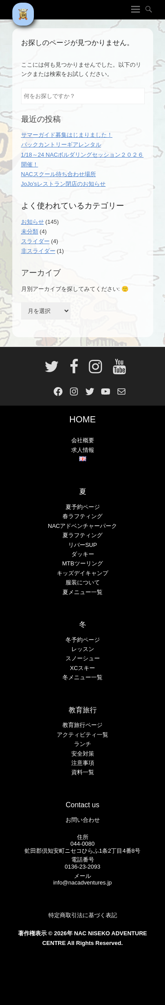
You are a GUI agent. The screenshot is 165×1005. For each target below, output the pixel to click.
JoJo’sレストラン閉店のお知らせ (63, 184)
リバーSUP (82, 545)
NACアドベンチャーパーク (82, 526)
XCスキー (82, 668)
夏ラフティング (82, 535)
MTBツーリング (82, 563)
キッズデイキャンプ (82, 573)
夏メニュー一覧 (82, 592)
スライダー (35, 241)
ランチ (82, 744)
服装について (83, 582)
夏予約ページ (83, 507)
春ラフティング (82, 516)
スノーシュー (83, 658)
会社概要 (82, 440)
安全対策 (82, 753)
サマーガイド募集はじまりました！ (67, 135)
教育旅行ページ (82, 725)
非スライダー (38, 251)
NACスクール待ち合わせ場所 (58, 174)
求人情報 (82, 450)
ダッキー (82, 554)
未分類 (29, 231)
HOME (83, 419)
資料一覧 (82, 772)
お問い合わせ (83, 820)
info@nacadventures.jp (82, 882)
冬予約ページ (83, 639)
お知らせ (32, 221)
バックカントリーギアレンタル (61, 144)
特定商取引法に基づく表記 (82, 915)
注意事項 (82, 763)
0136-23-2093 (82, 866)
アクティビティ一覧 (82, 734)
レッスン (82, 649)
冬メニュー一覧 (82, 677)
